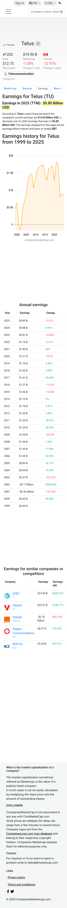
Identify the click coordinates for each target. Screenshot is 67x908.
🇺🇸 (33, 3)
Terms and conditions (21, 884)
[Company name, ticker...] (46, 11)
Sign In (19, 3)
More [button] (56, 88)
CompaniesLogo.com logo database (29, 833)
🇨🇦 (45, 54)
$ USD (49, 3)
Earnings (43, 88)
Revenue (27, 88)
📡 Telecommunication (19, 74)
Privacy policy (16, 877)
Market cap (10, 88)
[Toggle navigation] (8, 11)
